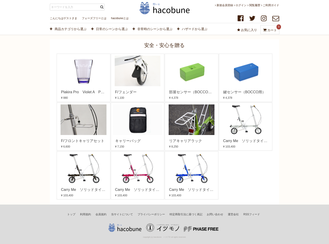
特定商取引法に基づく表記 (186, 214)
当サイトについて (122, 214)
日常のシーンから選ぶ (109, 29)
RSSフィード (251, 214)
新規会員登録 (224, 5)
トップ (71, 214)
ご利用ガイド (270, 5)
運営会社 (233, 214)
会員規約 (101, 214)
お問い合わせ (215, 214)
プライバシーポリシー (151, 214)
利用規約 (85, 214)
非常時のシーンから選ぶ (152, 29)
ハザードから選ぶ (192, 29)
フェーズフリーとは (94, 18)
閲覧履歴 (253, 5)
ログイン (240, 5)
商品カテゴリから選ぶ (68, 29)
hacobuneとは (120, 18)
